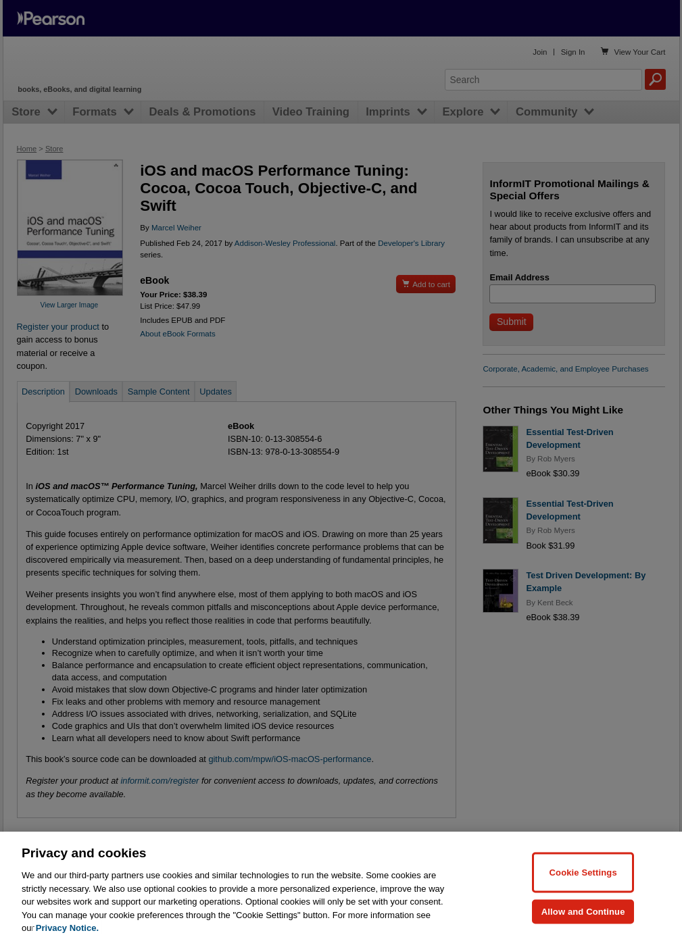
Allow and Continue (583, 920)
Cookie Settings (583, 881)
